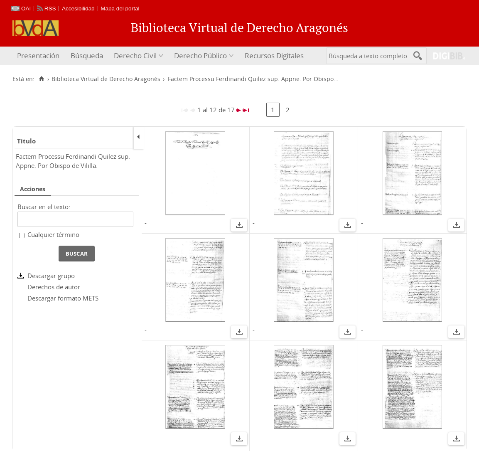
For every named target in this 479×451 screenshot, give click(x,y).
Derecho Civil (135, 55)
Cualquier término (53, 234)
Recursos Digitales (274, 55)
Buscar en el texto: (43, 206)
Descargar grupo (51, 275)
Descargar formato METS (62, 298)
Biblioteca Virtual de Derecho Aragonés (106, 79)
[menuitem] (39, 56)
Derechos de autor (53, 287)
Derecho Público (200, 55)
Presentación (38, 55)
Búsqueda (87, 55)
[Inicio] (41, 79)
